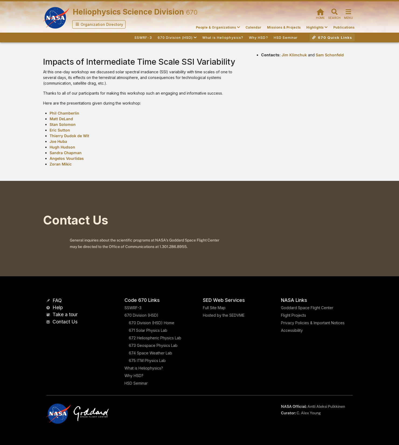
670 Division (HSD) (141, 315)
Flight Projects (293, 315)
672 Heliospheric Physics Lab (155, 338)
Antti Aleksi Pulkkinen (326, 406)
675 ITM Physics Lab (147, 360)
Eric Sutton (60, 130)
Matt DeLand (61, 118)
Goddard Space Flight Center (307, 307)
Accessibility (292, 330)
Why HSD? (133, 375)
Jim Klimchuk (294, 55)
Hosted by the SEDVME (224, 315)
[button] (99, 24)
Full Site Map (214, 307)
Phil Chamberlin (64, 113)
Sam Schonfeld (330, 55)
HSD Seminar (136, 383)
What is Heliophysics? (143, 368)
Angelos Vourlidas (67, 158)
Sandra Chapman (66, 152)
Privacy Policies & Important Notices (313, 322)
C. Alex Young (309, 413)
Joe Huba (58, 141)
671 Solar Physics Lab (148, 330)
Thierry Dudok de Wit (69, 135)
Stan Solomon (63, 124)
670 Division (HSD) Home (151, 322)
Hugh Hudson (62, 147)
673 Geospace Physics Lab (153, 345)
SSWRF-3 (132, 307)
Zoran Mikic (61, 164)
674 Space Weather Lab (150, 353)
